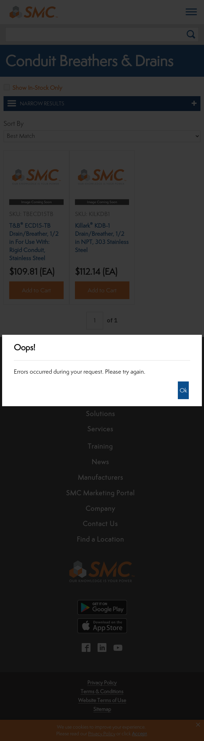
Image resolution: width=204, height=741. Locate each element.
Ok (183, 390)
